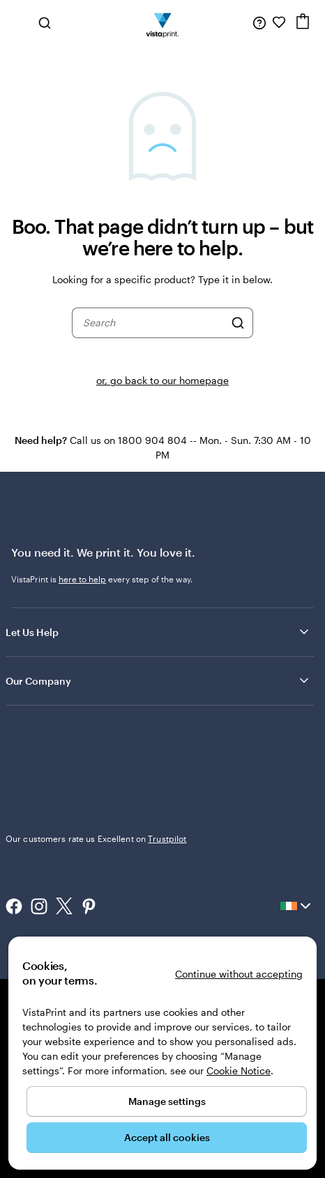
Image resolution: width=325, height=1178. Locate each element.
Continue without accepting (239, 974)
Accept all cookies (167, 1137)
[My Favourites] (279, 22)
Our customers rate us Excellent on (96, 838)
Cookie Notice (238, 1070)
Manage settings (167, 1101)
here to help (82, 579)
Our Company (158, 680)
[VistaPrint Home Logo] (162, 22)
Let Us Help (158, 632)
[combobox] (153, 323)
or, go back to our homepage (162, 380)
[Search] (237, 322)
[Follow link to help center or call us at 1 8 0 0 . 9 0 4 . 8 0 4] (259, 22)
